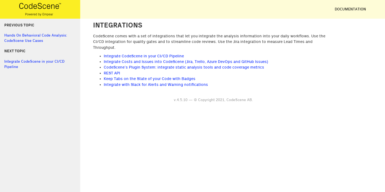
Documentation (350, 9)
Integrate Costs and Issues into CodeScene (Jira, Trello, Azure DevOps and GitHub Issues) (186, 61)
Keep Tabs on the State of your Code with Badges (149, 79)
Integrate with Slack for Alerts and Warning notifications (156, 84)
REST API (112, 73)
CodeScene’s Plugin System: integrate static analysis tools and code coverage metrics (184, 67)
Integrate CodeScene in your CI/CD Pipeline (144, 56)
